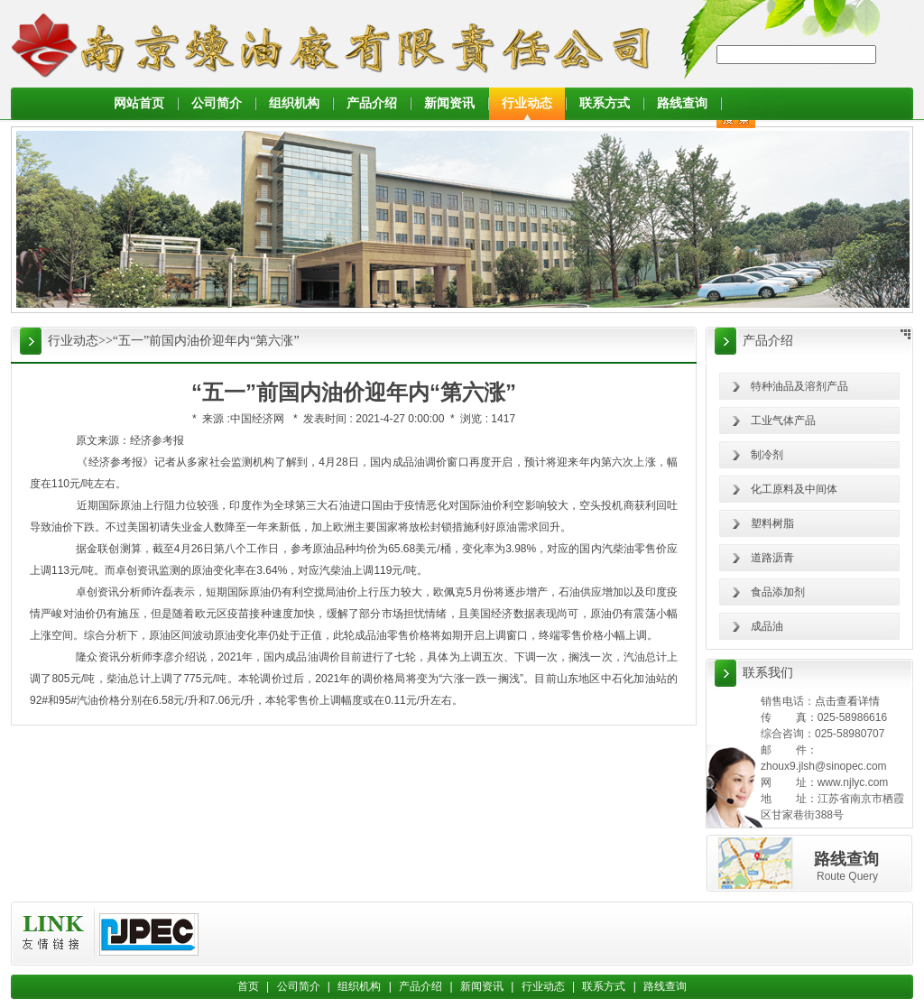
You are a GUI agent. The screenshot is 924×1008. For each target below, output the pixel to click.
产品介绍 (371, 103)
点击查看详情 (847, 701)
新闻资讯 (449, 103)
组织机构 (294, 103)
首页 (248, 986)
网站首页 (139, 103)
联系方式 (604, 103)
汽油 (634, 657)
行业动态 (527, 103)
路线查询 (682, 103)
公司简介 (216, 103)
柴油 (623, 548)
